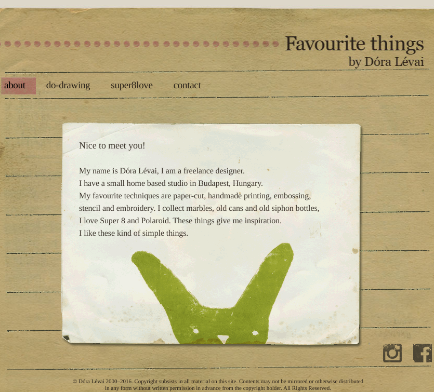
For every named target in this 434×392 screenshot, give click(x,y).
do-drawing (68, 85)
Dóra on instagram (393, 361)
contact (187, 85)
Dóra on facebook (423, 361)
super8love (131, 85)
